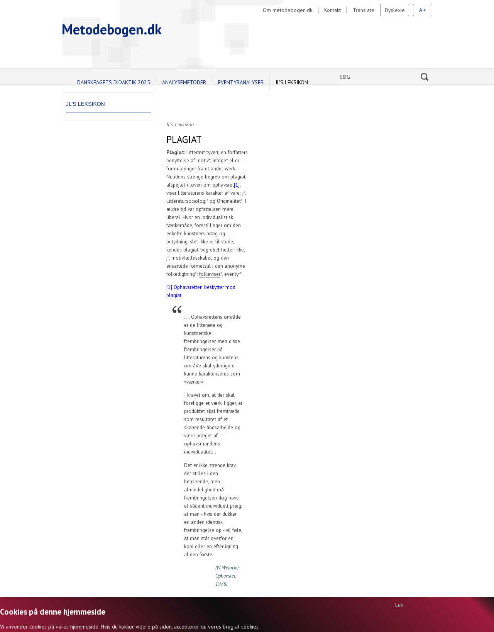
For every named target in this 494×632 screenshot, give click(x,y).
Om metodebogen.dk (287, 10)
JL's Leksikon (292, 82)
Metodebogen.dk (112, 29)
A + (422, 10)
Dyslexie (395, 10)
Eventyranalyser (241, 82)
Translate (363, 10)
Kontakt (332, 10)
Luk (399, 604)
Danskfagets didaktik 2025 (113, 82)
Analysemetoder (184, 82)
